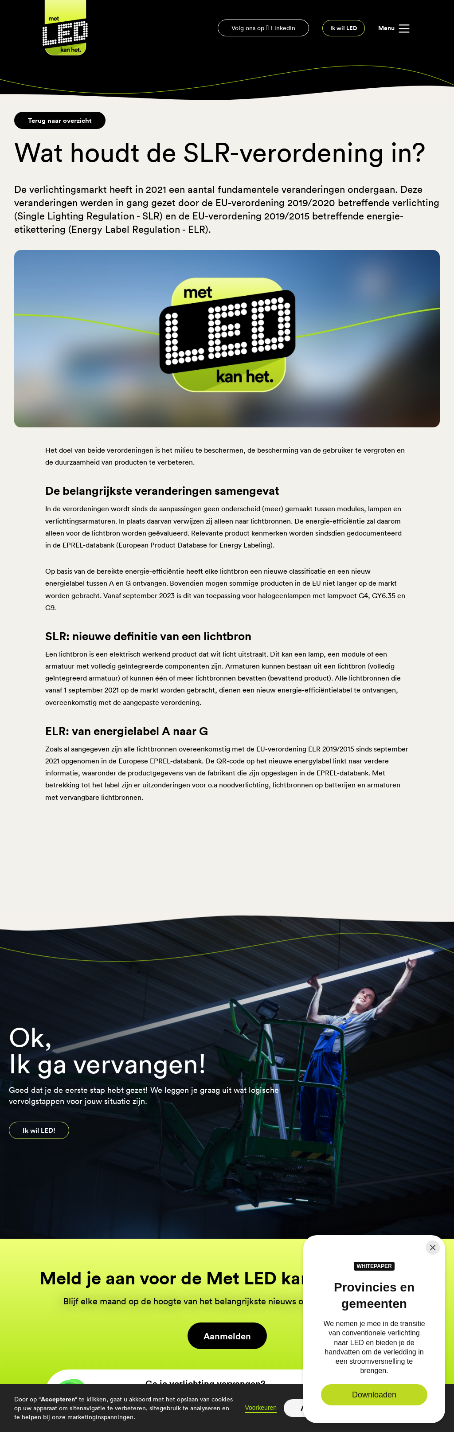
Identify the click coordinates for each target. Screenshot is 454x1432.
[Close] (433, 1247)
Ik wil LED (343, 28)
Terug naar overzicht (60, 120)
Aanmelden (227, 1336)
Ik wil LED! (39, 1130)
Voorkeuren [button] (261, 1407)
